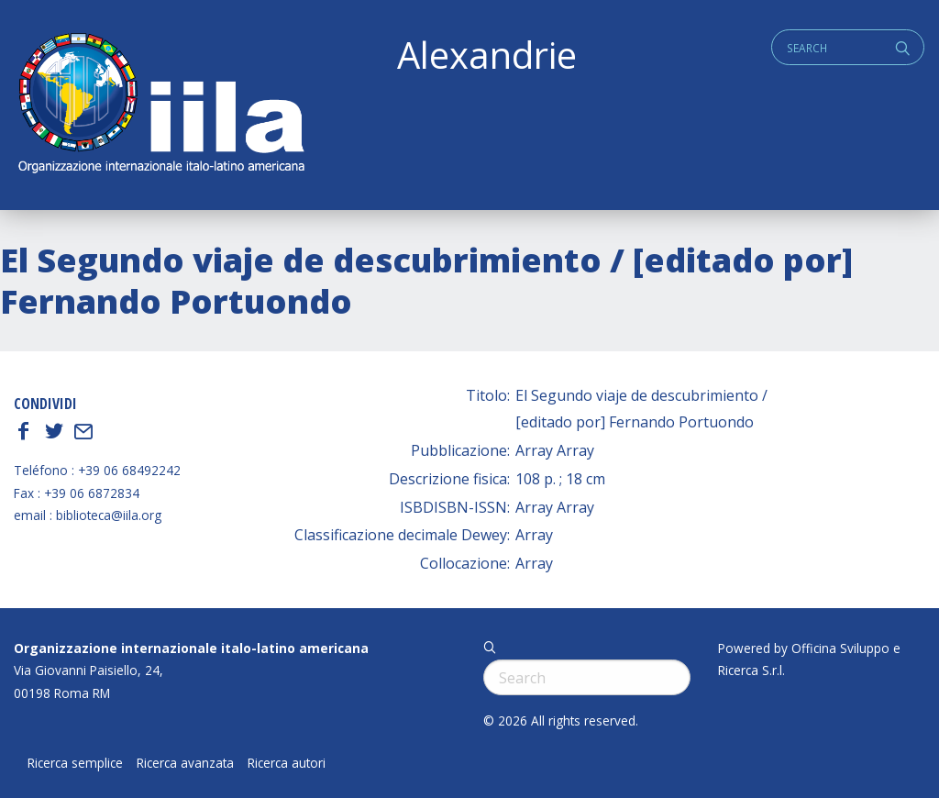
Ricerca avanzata (185, 763)
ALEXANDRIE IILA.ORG (160, 105)
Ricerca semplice (75, 763)
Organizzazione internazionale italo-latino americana (191, 648)
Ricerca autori (287, 763)
